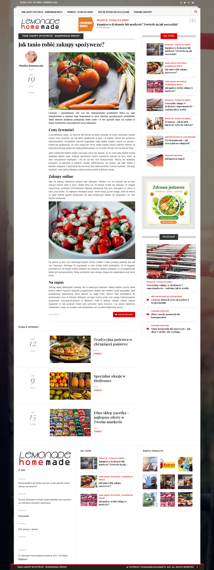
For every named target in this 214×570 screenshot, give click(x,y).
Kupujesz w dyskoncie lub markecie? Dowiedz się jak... (114, 463)
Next (194, 20)
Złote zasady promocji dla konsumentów (165, 316)
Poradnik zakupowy (143, 11)
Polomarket (23, 516)
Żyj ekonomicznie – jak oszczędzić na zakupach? (178, 142)
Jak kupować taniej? (175, 158)
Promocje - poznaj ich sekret (80, 11)
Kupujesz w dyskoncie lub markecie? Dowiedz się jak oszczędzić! (137, 24)
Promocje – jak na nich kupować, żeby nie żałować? (180, 123)
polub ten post (124, 314)
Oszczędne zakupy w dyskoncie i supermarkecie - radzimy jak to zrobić (180, 106)
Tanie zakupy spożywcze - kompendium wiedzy (42, 11)
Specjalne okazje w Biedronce (110, 378)
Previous (191, 20)
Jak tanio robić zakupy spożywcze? (177, 71)
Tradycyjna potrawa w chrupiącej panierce (113, 341)
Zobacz (99, 354)
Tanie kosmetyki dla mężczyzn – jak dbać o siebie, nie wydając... (170, 330)
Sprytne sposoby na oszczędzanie (113, 11)
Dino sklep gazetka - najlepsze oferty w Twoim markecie (111, 417)
